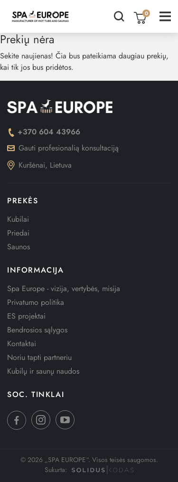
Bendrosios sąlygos (37, 329)
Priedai (18, 232)
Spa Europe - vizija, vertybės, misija (63, 288)
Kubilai (18, 219)
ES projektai (26, 316)
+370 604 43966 (43, 131)
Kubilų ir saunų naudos (43, 371)
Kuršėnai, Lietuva (39, 165)
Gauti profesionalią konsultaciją (63, 147)
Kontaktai (21, 343)
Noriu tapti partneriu (39, 357)
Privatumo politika (35, 302)
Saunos (18, 246)
